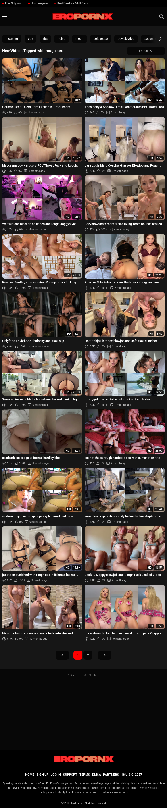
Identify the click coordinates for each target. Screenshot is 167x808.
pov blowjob (126, 38)
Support (70, 774)
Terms (84, 774)
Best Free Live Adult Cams (71, 3)
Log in (56, 774)
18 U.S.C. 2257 (131, 774)
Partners (111, 774)
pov (30, 38)
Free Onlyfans (11, 3)
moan (79, 38)
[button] (156, 39)
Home (29, 774)
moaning (12, 38)
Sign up (42, 774)
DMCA (96, 774)
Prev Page (62, 655)
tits (45, 38)
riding (61, 38)
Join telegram (38, 3)
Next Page (104, 655)
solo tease (101, 38)
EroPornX (76, 803)
